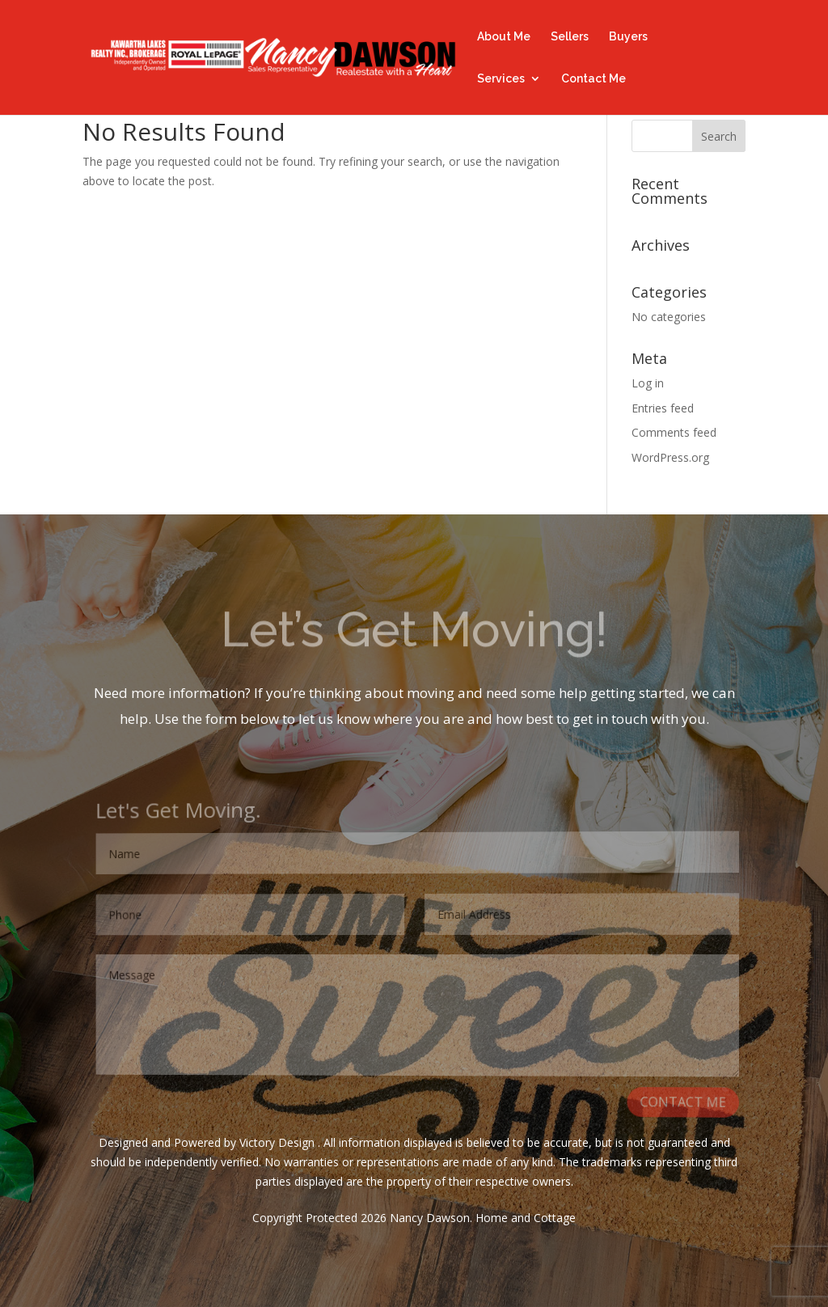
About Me (503, 37)
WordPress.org (670, 457)
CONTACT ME (685, 1103)
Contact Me (593, 79)
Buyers (628, 37)
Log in (648, 383)
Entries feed (663, 408)
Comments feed (674, 432)
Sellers (570, 37)
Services (501, 79)
